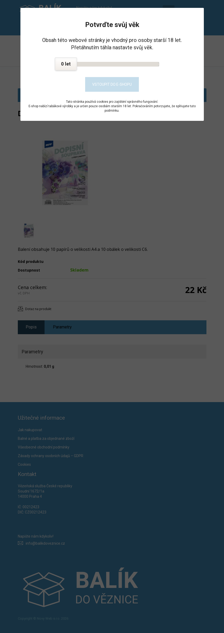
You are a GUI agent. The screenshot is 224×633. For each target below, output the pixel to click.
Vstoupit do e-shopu (112, 84)
